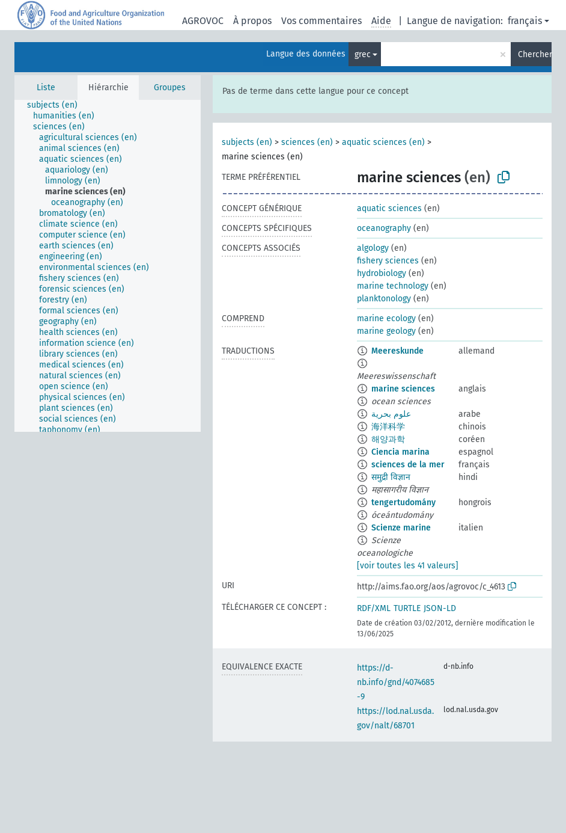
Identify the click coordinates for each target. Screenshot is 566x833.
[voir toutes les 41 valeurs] (407, 566)
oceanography (384, 228)
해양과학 (388, 439)
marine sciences (403, 389)
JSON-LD (440, 608)
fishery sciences (388, 261)
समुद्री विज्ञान (390, 477)
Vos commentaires (321, 20)
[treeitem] (57, 105)
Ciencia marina (400, 452)
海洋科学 (388, 427)
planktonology (384, 299)
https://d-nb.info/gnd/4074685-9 (395, 682)
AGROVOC (203, 20)
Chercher (535, 54)
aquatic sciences (389, 208)
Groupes (170, 87)
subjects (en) (247, 142)
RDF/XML (374, 608)
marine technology (392, 286)
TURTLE (407, 608)
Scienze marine (401, 528)
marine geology (386, 331)
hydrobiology (381, 273)
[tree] (107, 266)
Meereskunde (397, 351)
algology (373, 248)
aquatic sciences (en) (383, 142)
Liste (46, 87)
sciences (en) (307, 142)
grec (363, 54)
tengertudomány (403, 502)
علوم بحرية (391, 414)
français (525, 20)
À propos (252, 20)
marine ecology (386, 318)
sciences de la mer (408, 465)
